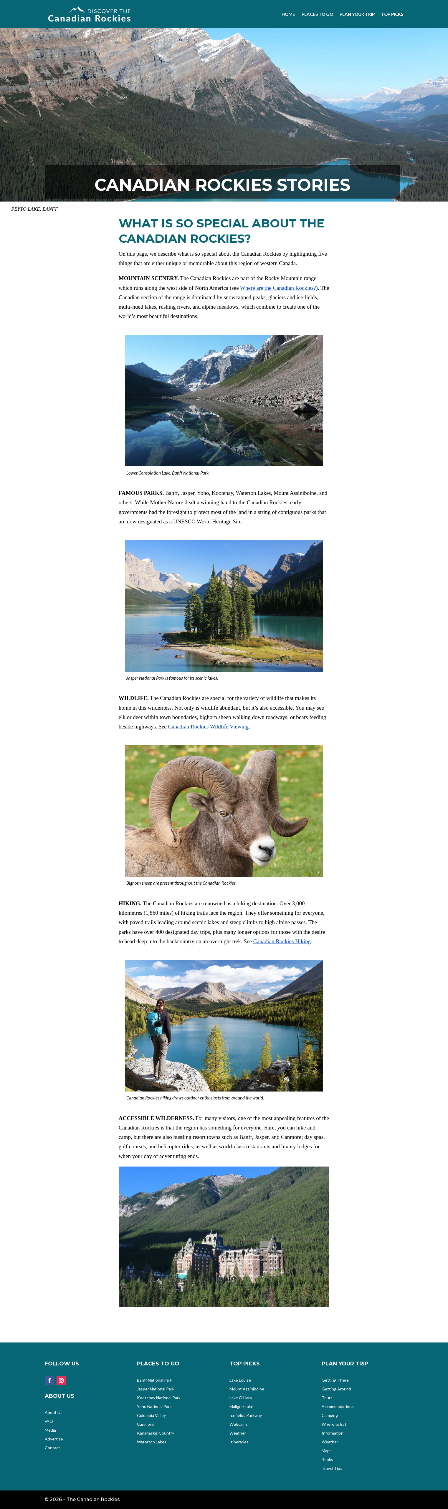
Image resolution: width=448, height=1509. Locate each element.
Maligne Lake (241, 1407)
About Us (53, 1412)
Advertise (54, 1439)
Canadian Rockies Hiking (282, 941)
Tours (327, 1398)
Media (50, 1430)
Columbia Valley (151, 1415)
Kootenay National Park (159, 1398)
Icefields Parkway (245, 1415)
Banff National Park (154, 1380)
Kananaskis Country (155, 1433)
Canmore (145, 1424)
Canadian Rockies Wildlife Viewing (208, 726)
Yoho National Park (154, 1407)
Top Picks (392, 14)
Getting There (335, 1380)
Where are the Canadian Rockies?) (279, 288)
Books (327, 1460)
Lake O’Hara (240, 1398)
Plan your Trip (357, 14)
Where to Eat (334, 1424)
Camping (330, 1415)
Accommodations (338, 1407)
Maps (327, 1451)
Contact (52, 1448)
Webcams (238, 1424)
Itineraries (239, 1442)
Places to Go (317, 14)
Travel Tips (332, 1468)
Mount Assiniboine (246, 1389)
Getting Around (336, 1389)
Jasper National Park (155, 1389)
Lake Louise (240, 1380)
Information (332, 1433)
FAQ (49, 1421)
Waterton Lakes (151, 1442)
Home (288, 14)
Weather (237, 1433)
